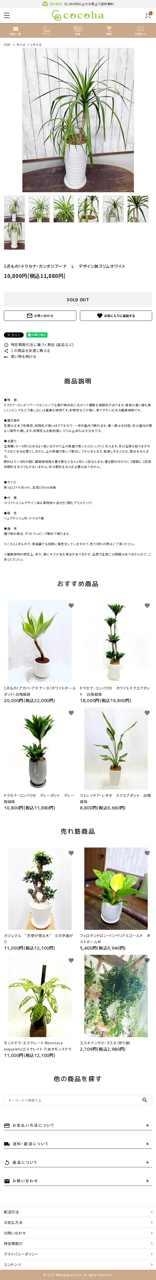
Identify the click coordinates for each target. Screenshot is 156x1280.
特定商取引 (13, 1243)
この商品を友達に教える (27, 350)
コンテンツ (12, 1264)
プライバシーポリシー (21, 1254)
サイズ (21, 44)
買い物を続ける (20, 356)
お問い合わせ (40, 316)
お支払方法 (13, 1222)
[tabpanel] (78, 120)
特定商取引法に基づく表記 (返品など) (39, 344)
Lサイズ (36, 44)
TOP (7, 44)
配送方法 (11, 1211)
